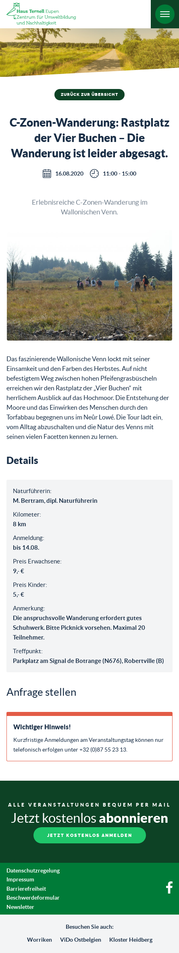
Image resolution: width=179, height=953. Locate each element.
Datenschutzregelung (33, 870)
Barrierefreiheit (26, 888)
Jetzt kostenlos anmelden (89, 835)
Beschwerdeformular (33, 897)
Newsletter (20, 907)
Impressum (20, 879)
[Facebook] (169, 891)
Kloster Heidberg (130, 939)
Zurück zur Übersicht (89, 94)
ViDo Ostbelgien (80, 939)
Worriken (39, 939)
